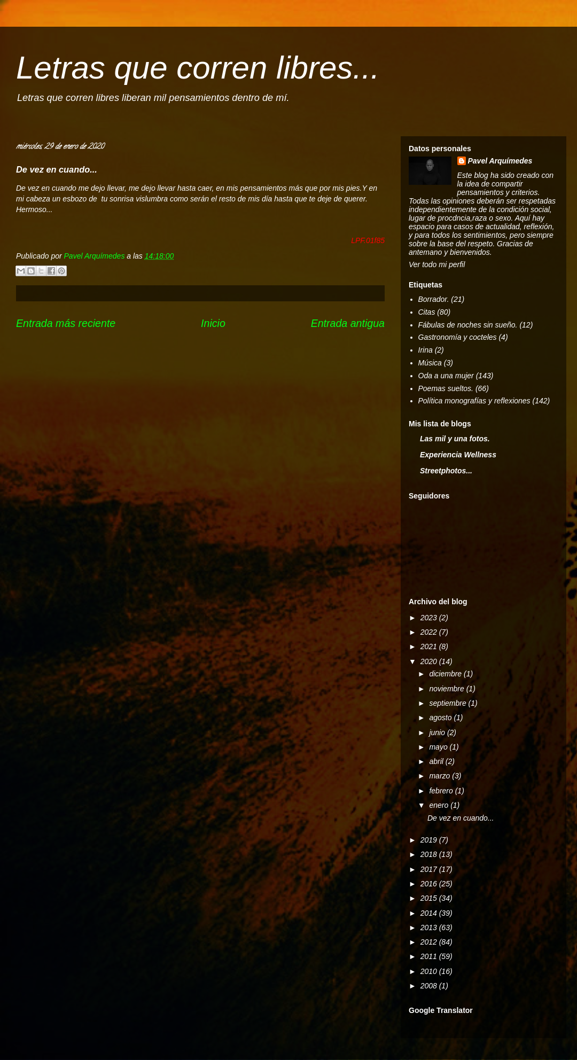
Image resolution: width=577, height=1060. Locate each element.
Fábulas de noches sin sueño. (468, 325)
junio (438, 732)
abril (437, 761)
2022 (429, 632)
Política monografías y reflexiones (474, 400)
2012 (429, 942)
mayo (439, 747)
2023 (429, 617)
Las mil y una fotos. (455, 438)
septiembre (448, 703)
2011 (429, 956)
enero (439, 805)
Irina (425, 350)
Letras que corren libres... (197, 67)
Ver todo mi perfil (437, 264)
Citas (426, 312)
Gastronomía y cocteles (457, 337)
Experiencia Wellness (458, 454)
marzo (440, 775)
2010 (429, 971)
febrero (442, 790)
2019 (429, 840)
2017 (429, 869)
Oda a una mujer (446, 375)
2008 (429, 985)
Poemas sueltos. (446, 388)
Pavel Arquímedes (500, 161)
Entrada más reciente (65, 323)
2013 (429, 927)
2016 (429, 883)
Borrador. (433, 299)
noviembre (447, 688)
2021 (429, 646)
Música (430, 362)
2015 (429, 898)
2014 (429, 913)
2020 (429, 661)
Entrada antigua (348, 323)
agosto (441, 717)
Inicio (213, 323)
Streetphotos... (446, 470)
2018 (429, 854)
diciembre (446, 673)
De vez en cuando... (460, 818)
